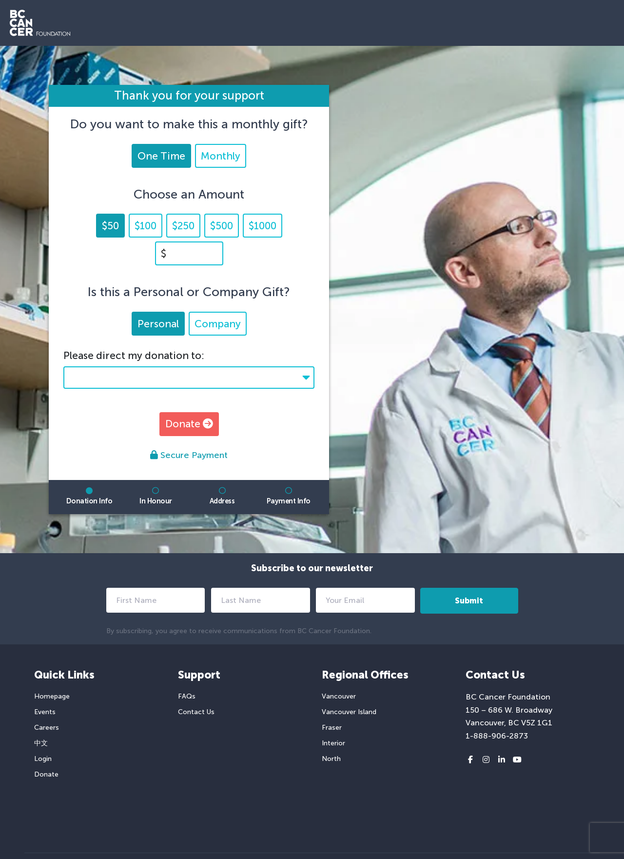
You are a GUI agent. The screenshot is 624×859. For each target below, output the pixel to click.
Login (43, 759)
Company (218, 324)
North (331, 759)
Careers (46, 727)
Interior (333, 743)
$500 (221, 226)
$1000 (262, 226)
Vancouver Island (349, 712)
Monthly (220, 156)
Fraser (332, 727)
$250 (183, 226)
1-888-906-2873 (497, 735)
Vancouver (339, 696)
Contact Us (196, 712)
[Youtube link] (517, 760)
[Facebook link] (470, 760)
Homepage (52, 696)
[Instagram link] (486, 760)
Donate (189, 424)
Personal (158, 324)
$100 (145, 226)
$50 (110, 226)
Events (45, 712)
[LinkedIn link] (502, 760)
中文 (41, 743)
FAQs (186, 696)
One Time (161, 156)
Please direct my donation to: (133, 355)
